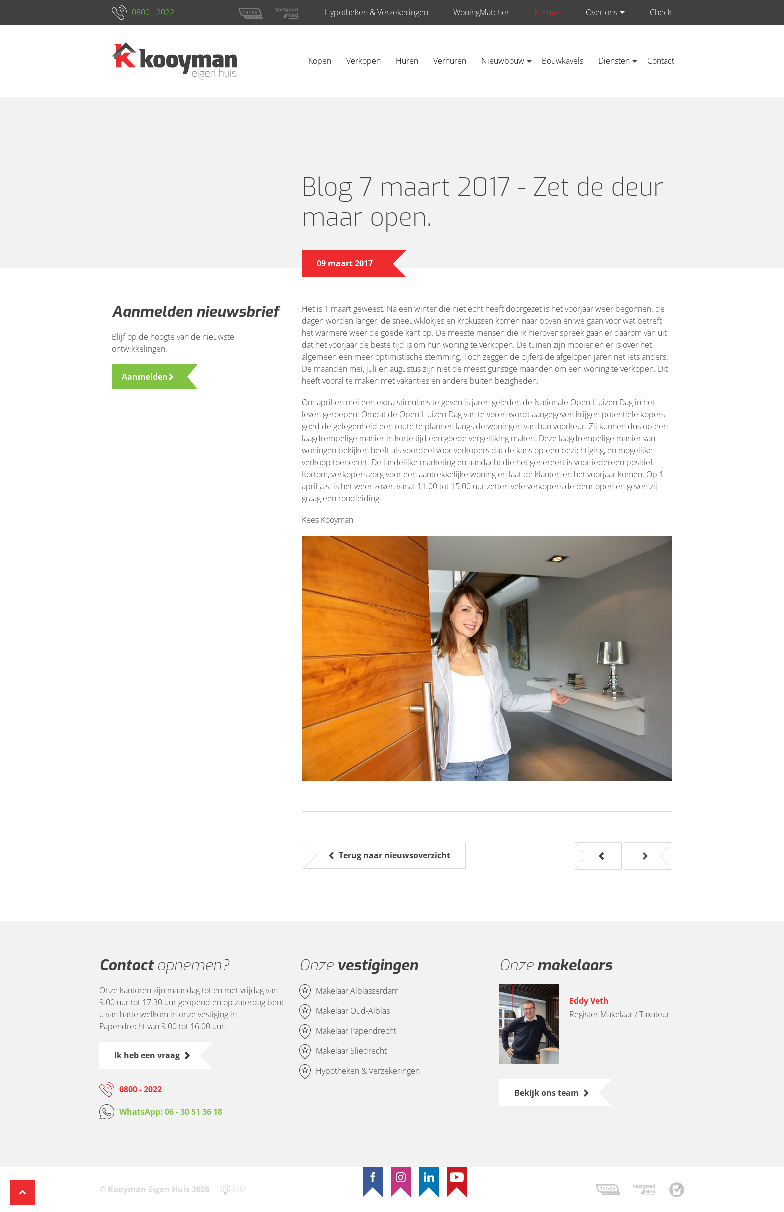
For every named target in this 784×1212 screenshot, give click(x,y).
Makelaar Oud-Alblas (353, 1011)
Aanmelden (145, 376)
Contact (661, 60)
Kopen (320, 60)
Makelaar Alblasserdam (357, 991)
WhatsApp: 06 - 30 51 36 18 (171, 1111)
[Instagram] (401, 1177)
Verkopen (363, 60)
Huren (407, 60)
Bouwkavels (563, 60)
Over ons (602, 12)
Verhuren (450, 60)
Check (661, 12)
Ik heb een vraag (147, 1055)
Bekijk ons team (546, 1092)
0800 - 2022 (153, 12)
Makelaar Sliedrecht (351, 1051)
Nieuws (547, 12)
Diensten (614, 60)
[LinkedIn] (429, 1177)
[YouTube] (457, 1177)
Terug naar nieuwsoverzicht (394, 855)
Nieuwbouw (503, 60)
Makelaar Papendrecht (356, 1031)
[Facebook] (373, 1177)
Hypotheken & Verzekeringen (376, 12)
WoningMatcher (482, 12)
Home (286, 61)
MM (239, 1189)
